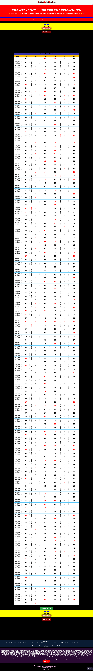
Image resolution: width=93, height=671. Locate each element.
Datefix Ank (50, 665)
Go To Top (46, 619)
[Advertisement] (46, 43)
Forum (32, 665)
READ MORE (47, 661)
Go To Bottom (46, 31)
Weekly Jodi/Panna (40, 665)
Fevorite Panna (59, 665)
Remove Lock (46, 608)
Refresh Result (46, 28)
